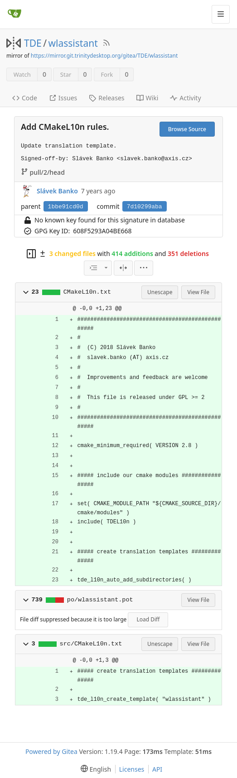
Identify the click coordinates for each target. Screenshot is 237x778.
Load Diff (148, 619)
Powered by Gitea (51, 751)
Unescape (159, 292)
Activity (185, 98)
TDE (33, 43)
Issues (63, 98)
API (157, 769)
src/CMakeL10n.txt (91, 643)
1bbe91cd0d (65, 206)
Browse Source (187, 129)
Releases (106, 98)
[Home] (14, 14)
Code (24, 98)
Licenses (132, 769)
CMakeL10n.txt (87, 292)
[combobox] (98, 268)
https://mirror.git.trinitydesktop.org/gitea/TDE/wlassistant (104, 55)
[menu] (143, 268)
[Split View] (123, 268)
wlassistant (73, 43)
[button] (26, 292)
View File (198, 292)
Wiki (147, 98)
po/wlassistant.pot (100, 599)
